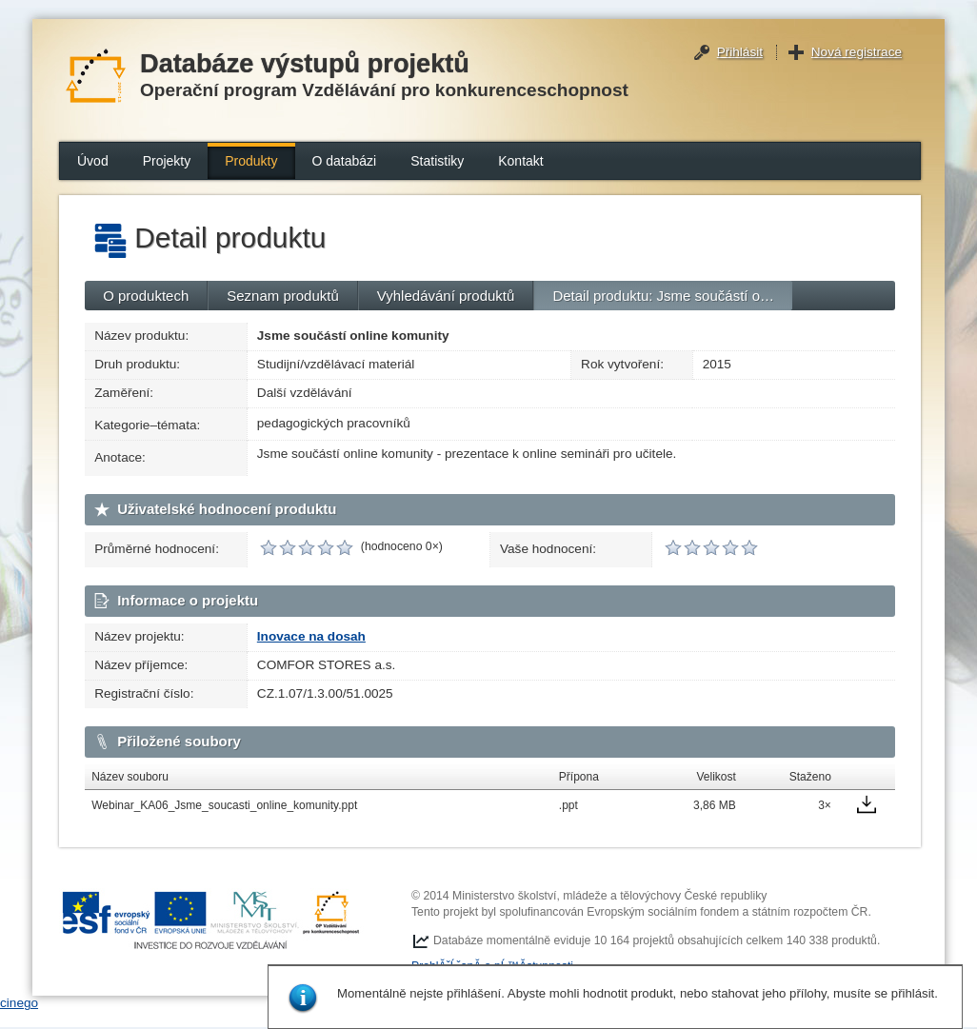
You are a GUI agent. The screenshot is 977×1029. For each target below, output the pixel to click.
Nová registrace (856, 52)
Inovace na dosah (311, 636)
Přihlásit (740, 52)
